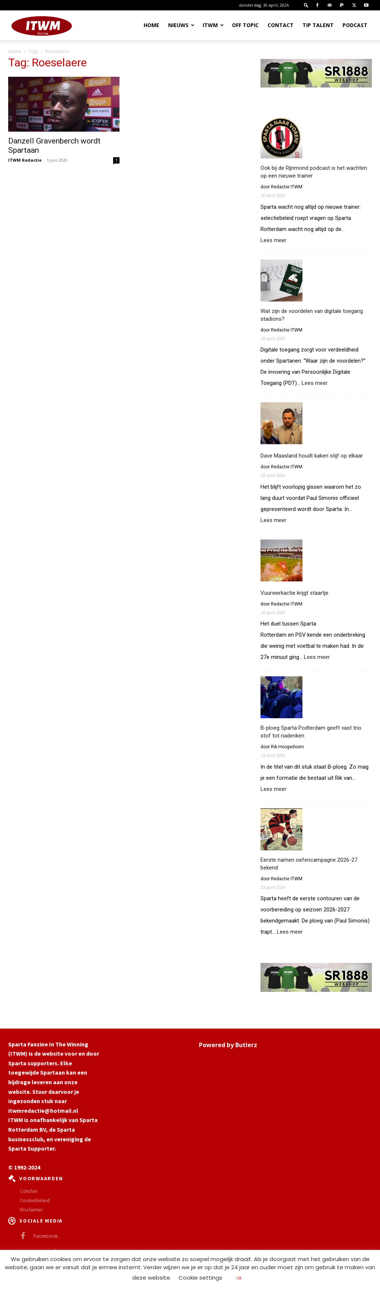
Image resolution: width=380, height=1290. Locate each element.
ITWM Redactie (25, 160)
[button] (306, 5)
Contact (281, 25)
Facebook (45, 1236)
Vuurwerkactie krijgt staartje (294, 593)
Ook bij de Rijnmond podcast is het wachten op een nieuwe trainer (314, 172)
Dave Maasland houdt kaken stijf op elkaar (312, 455)
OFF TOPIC (245, 25)
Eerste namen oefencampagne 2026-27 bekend (309, 864)
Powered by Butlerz (228, 1045)
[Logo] (41, 25)
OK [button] (239, 1278)
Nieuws (181, 25)
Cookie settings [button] (200, 1277)
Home (151, 25)
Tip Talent (318, 25)
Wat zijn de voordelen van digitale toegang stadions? (312, 315)
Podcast (355, 25)
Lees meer (273, 240)
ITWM (213, 25)
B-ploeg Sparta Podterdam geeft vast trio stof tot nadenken (311, 732)
